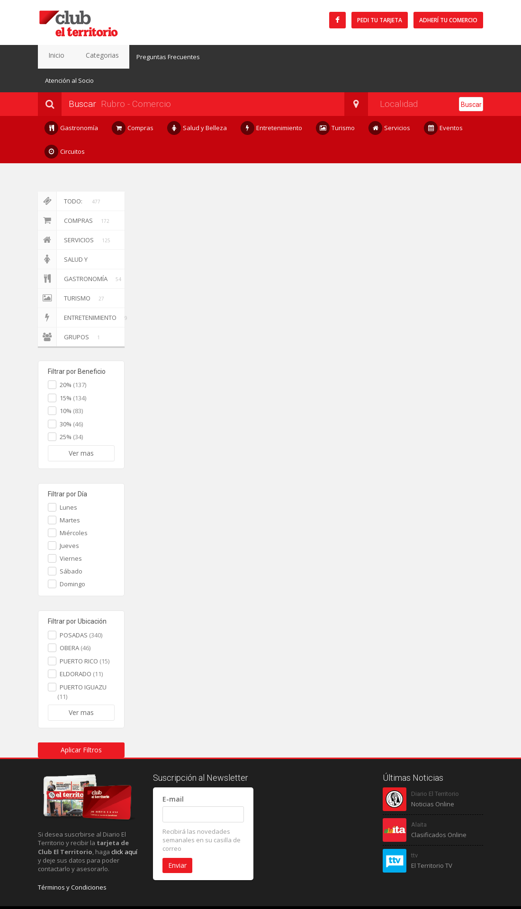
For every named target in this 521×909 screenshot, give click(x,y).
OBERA (75, 624)
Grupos (70, 313)
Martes (70, 496)
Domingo (72, 560)
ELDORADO (81, 650)
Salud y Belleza (197, 104)
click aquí (124, 828)
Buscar (471, 81)
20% (73, 361)
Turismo (335, 104)
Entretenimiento (271, 104)
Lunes (68, 483)
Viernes (71, 534)
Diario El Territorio (435, 770)
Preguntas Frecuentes (151, 57)
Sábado (71, 547)
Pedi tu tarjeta (379, 20)
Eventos (443, 104)
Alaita (419, 800)
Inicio (52, 57)
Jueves (69, 522)
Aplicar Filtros (81, 726)
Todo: (69, 177)
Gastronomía (71, 104)
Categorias (89, 57)
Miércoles (74, 509)
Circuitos (65, 128)
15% (73, 374)
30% (71, 400)
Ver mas (81, 429)
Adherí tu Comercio (448, 20)
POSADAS (81, 611)
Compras (132, 104)
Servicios (389, 104)
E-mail (173, 775)
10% (71, 387)
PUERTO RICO (84, 637)
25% (71, 413)
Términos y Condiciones (72, 863)
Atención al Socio (221, 57)
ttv (414, 831)
